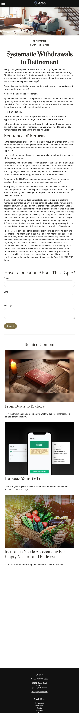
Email (6, 292)
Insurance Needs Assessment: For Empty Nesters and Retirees (35, 554)
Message (8, 305)
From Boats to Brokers (25, 406)
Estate (39, 708)
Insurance (39, 711)
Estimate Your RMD (22, 479)
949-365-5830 (42, 679)
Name (7, 278)
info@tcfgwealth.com (40, 692)
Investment (39, 705)
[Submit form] (10, 326)
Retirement (39, 703)
